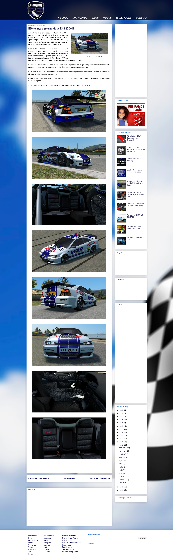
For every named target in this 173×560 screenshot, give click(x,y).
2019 (122, 423)
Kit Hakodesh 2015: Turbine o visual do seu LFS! (135, 194)
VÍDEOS (107, 18)
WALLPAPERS (123, 18)
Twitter (46, 549)
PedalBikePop (67, 547)
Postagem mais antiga (100, 478)
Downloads (32, 549)
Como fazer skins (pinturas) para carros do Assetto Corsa (136, 149)
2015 (122, 435)
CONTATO (141, 18)
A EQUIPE (63, 18)
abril (121, 473)
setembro (122, 457)
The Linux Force (68, 549)
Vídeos (30, 547)
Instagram (47, 543)
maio (121, 470)
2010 (122, 490)
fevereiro (122, 480)
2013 (122, 442)
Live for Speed (67, 540)
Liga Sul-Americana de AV (71, 543)
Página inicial (69, 478)
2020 (122, 420)
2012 (122, 445)
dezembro (123, 448)
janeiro (121, 483)
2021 (122, 416)
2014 (122, 439)
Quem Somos (33, 540)
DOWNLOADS (80, 18)
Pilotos (30, 543)
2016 (122, 432)
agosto (121, 460)
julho (121, 464)
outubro (122, 454)
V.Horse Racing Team (70, 552)
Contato (31, 554)
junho (121, 467)
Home (30, 538)
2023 (122, 410)
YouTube (47, 552)
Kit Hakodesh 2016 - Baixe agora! (134, 160)
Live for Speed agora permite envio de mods (135, 171)
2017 (122, 429)
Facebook (47, 538)
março (121, 476)
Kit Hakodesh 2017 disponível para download (134, 138)
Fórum (46, 540)
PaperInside (66, 545)
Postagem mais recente (38, 478)
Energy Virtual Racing (70, 538)
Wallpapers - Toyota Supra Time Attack (134, 227)
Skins (30, 552)
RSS (45, 547)
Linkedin (47, 545)
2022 (122, 413)
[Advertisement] (104, 6)
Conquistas (32, 545)
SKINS (95, 18)
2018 (122, 426)
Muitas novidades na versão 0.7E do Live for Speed (135, 183)
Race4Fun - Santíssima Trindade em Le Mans (135, 205)
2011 (122, 487)
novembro (123, 451)
